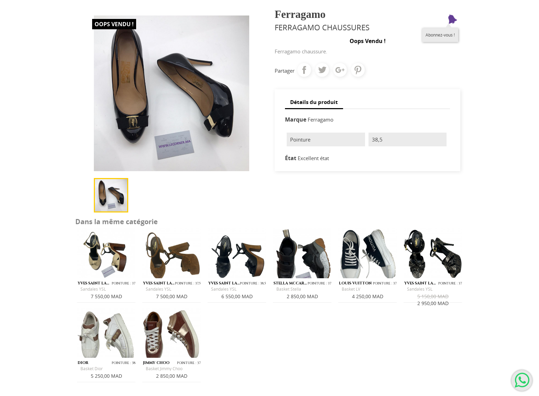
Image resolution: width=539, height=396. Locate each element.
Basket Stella (288, 289)
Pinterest (358, 70)
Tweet (322, 70)
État (290, 158)
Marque (295, 119)
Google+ (340, 70)
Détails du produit (314, 101)
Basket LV (351, 289)
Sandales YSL (93, 289)
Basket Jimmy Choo (164, 368)
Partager (304, 70)
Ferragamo (320, 119)
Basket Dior (91, 368)
